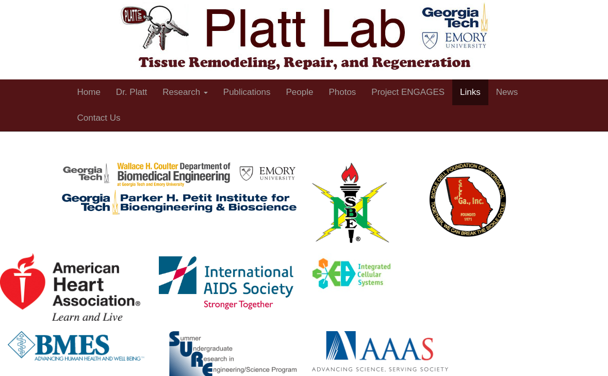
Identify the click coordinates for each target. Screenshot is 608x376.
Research (184, 92)
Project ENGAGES (408, 92)
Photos (342, 92)
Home (89, 92)
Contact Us (99, 118)
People (299, 92)
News (507, 92)
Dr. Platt (131, 92)
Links (470, 92)
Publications (247, 92)
